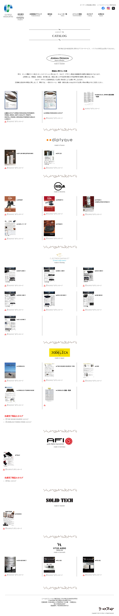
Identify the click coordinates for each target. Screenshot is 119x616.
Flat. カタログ (11, 481)
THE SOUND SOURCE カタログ (17, 419)
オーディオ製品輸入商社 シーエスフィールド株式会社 (98, 5)
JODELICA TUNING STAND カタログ (18, 422)
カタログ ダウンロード (15, 121)
